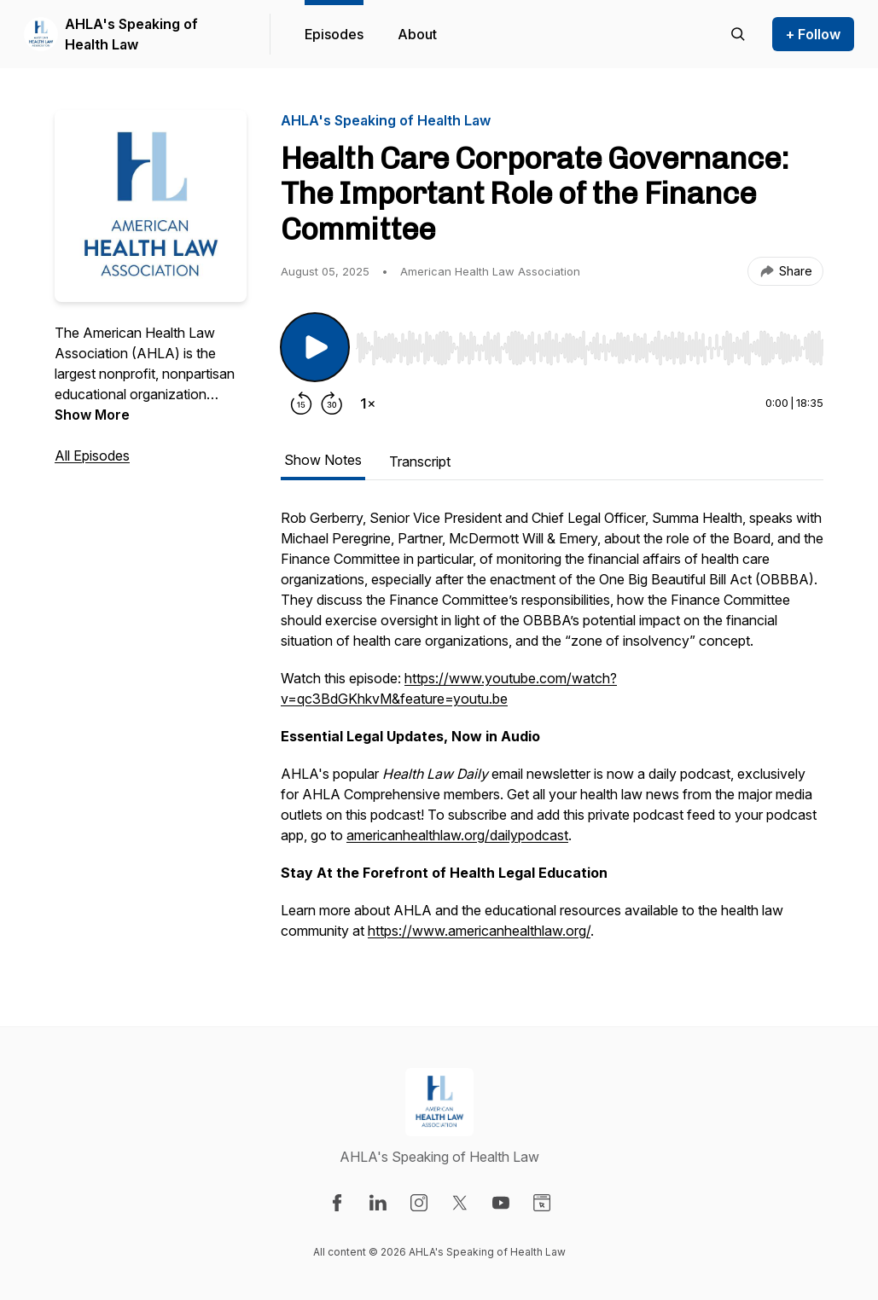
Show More (92, 414)
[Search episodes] (738, 34)
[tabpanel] (552, 733)
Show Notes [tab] (323, 459)
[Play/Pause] (315, 347)
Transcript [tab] (420, 461)
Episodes (334, 34)
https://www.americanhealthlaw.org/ (479, 930)
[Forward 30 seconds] (332, 403)
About (417, 34)
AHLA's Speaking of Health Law (131, 34)
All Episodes (92, 455)
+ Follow (813, 34)
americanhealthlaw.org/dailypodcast (457, 835)
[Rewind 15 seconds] (301, 403)
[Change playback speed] (368, 403)
